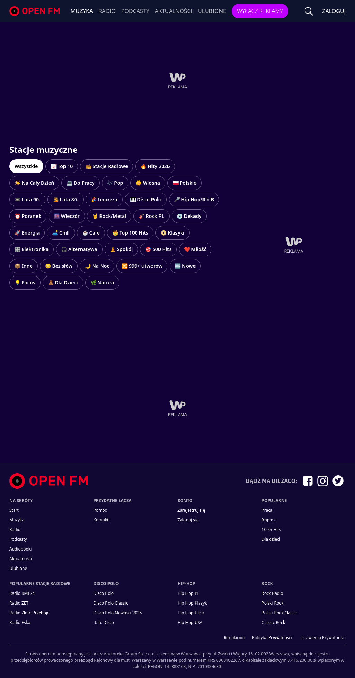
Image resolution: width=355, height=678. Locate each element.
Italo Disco (104, 622)
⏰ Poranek (28, 216)
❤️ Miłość (195, 249)
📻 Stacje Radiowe (106, 166)
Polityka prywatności (272, 638)
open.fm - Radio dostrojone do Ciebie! (35, 11)
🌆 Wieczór (67, 216)
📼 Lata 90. (27, 199)
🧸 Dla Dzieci (63, 282)
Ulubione (212, 11)
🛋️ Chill (60, 232)
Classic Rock (273, 622)
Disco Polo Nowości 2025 (118, 613)
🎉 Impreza (104, 199)
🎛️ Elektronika (32, 249)
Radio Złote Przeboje (29, 613)
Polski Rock (273, 603)
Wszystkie (26, 166)
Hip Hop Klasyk (192, 603)
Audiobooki (20, 549)
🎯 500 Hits (158, 249)
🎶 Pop (115, 182)
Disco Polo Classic (111, 603)
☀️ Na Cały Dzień (34, 182)
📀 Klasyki (172, 232)
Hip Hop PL (188, 593)
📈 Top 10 (62, 166)
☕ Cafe (91, 232)
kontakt (101, 520)
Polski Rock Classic (280, 613)
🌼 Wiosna (148, 182)
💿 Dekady (189, 216)
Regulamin (234, 638)
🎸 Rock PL (151, 216)
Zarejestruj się (191, 510)
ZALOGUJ (334, 11)
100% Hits (271, 529)
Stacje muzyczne (43, 149)
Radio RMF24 (22, 593)
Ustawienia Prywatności (323, 638)
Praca (267, 510)
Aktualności (173, 11)
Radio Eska (20, 622)
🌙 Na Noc (97, 266)
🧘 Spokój (121, 249)
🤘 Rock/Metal (109, 216)
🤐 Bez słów (58, 266)
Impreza (270, 520)
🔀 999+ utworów (142, 266)
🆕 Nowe (185, 266)
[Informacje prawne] (177, 657)
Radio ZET (18, 603)
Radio (107, 11)
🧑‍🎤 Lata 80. (65, 199)
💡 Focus (25, 282)
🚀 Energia (27, 232)
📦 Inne (24, 266)
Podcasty (135, 11)
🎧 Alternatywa (79, 249)
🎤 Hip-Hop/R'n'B (194, 199)
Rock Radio (272, 593)
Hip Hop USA (190, 622)
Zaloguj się (188, 520)
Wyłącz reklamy (260, 11)
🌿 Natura (102, 282)
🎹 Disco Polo (146, 199)
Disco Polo (104, 593)
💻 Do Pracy (80, 182)
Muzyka (82, 11)
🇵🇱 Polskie (185, 182)
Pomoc (100, 510)
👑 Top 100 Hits (130, 232)
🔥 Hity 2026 (155, 166)
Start (14, 510)
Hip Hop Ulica (191, 613)
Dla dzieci (271, 539)
